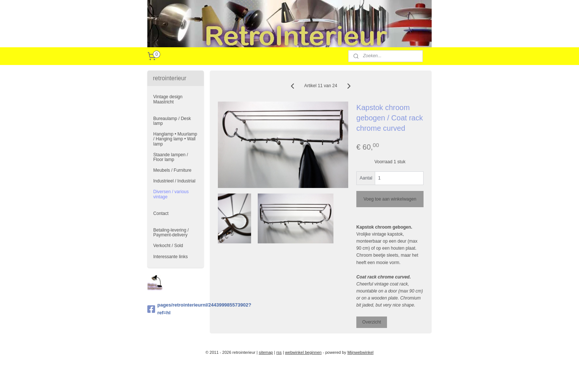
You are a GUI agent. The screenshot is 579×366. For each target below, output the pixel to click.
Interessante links (170, 256)
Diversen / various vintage (171, 194)
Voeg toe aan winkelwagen (389, 199)
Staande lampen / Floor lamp (170, 157)
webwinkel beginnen (303, 352)
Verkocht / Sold (168, 245)
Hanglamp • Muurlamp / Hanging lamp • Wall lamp (175, 138)
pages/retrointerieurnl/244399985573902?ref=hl (175, 308)
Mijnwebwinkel (360, 352)
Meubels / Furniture (172, 170)
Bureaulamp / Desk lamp (172, 121)
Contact (160, 213)
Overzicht (371, 322)
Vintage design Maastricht (167, 99)
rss (279, 352)
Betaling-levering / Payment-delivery (171, 232)
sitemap (266, 352)
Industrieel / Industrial (174, 181)
